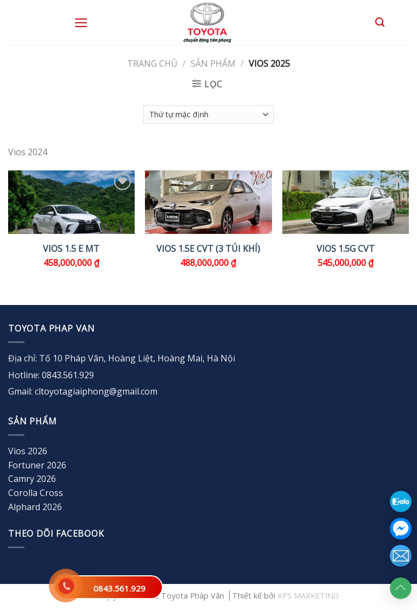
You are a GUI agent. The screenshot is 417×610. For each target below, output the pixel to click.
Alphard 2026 (35, 507)
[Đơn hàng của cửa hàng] (208, 114)
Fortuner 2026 (37, 465)
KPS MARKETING (308, 595)
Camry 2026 (32, 479)
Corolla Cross (35, 493)
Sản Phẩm (213, 63)
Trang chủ (152, 63)
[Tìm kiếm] (379, 22)
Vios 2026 (27, 451)
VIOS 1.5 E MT (71, 249)
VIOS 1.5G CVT (346, 249)
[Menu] (81, 23)
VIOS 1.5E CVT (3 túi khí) (208, 249)
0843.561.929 (119, 588)
